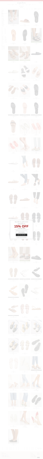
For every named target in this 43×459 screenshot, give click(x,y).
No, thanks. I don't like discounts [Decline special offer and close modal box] (21, 237)
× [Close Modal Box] (32, 220)
